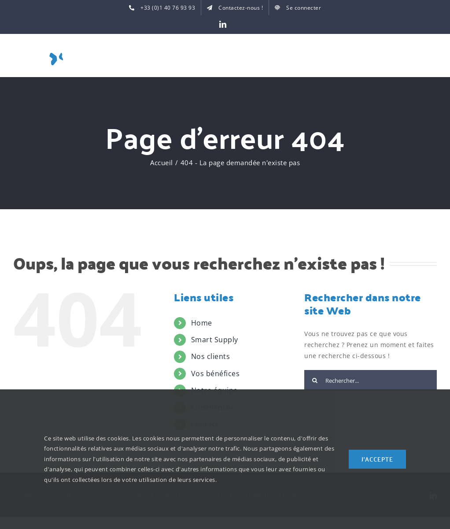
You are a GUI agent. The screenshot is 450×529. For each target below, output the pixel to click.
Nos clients (210, 356)
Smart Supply (214, 339)
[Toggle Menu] (430, 58)
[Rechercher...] (370, 380)
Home (201, 323)
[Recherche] (314, 380)
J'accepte (377, 459)
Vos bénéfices (215, 373)
